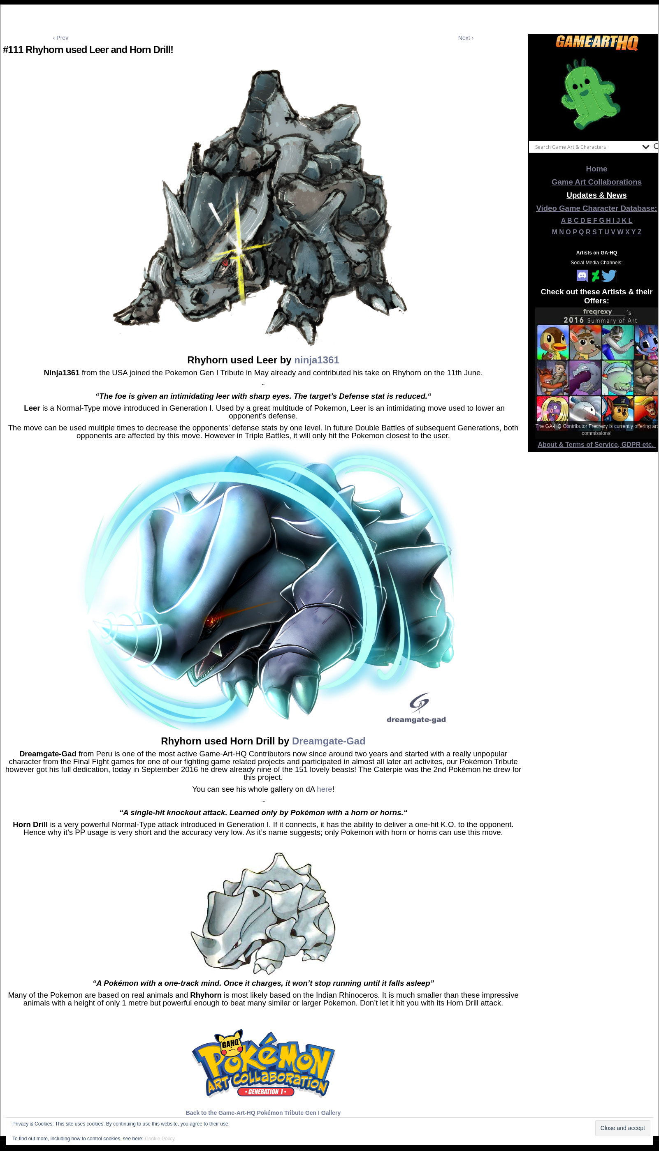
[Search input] (586, 147)
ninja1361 (316, 359)
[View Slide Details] (597, 94)
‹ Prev (60, 38)
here (324, 789)
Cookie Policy (160, 1139)
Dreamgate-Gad (329, 741)
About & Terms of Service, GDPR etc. (597, 444)
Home (597, 168)
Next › (465, 38)
